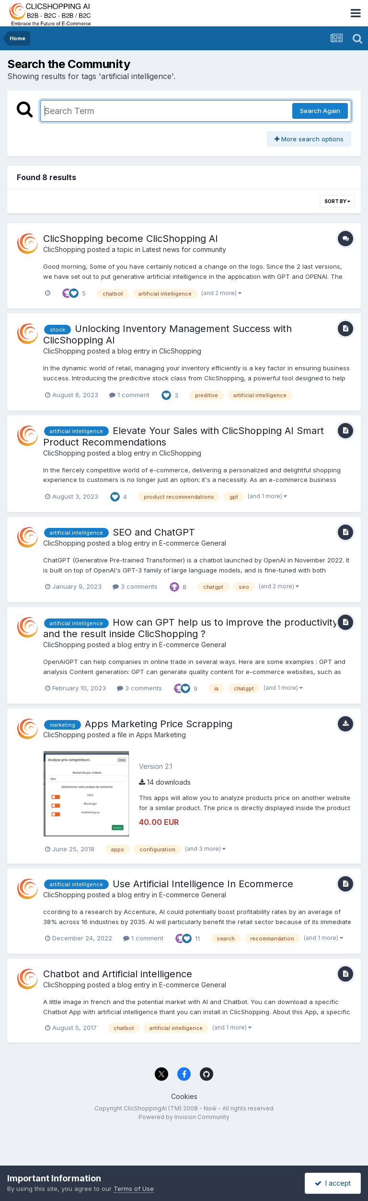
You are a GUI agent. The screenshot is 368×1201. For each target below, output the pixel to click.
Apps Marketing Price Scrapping (158, 724)
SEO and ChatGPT (154, 532)
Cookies (184, 1096)
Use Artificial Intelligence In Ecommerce (203, 884)
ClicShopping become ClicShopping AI (130, 238)
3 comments (135, 586)
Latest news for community (184, 249)
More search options (309, 139)
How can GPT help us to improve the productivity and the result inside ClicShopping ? (190, 628)
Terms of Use (134, 1188)
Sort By (337, 201)
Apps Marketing (161, 735)
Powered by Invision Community (184, 1117)
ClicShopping (64, 249)
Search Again (320, 110)
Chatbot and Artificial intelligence (117, 974)
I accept (333, 1183)
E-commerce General (192, 543)
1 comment (129, 395)
